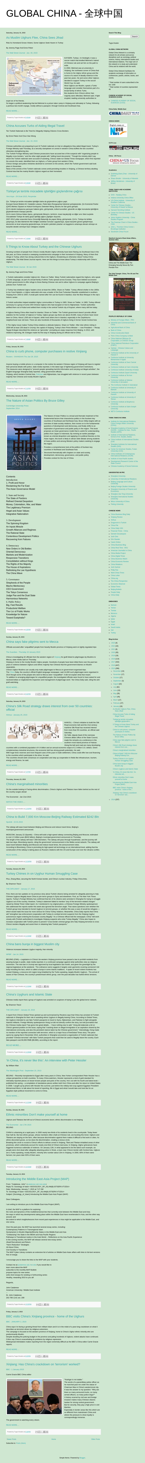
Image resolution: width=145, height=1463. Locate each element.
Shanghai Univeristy (118, 476)
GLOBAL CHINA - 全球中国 (64, 13)
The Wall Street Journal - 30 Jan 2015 (21, 267)
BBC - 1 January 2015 (15, 1369)
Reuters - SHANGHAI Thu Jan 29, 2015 (22, 357)
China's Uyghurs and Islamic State (29, 994)
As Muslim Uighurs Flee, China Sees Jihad (34, 37)
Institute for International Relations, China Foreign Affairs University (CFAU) (123, 423)
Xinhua (113, 520)
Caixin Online (116, 542)
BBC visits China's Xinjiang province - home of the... (123, 789)
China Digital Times (118, 556)
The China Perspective (119, 581)
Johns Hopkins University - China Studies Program (123, 218)
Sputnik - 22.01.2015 (14, 822)
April (115, 697)
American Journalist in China (121, 550)
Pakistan (39, 374)
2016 (113, 665)
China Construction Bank (120, 333)
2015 (113, 668)
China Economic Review (120, 561)
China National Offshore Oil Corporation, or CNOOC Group (122, 339)
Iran (112, 630)
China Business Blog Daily (120, 514)
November (117, 674)
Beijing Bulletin (116, 589)
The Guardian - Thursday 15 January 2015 (23, 652)
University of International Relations (124, 479)
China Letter (115, 575)
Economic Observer (118, 584)
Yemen (113, 608)
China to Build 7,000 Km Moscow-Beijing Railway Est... (125, 754)
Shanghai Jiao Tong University (122, 494)
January (116, 706)
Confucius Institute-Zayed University (124, 373)
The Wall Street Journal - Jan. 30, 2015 (21, 53)
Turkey (113, 633)
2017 (113, 662)
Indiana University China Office (122, 198)
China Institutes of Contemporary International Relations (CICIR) (123, 455)
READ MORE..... (13, 623)
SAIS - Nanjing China (118, 195)
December (117, 671)
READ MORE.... (12, 111)
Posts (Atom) (21, 1443)
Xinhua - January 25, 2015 (16, 715)
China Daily (115, 595)
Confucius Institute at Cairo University (124, 367)
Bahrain (113, 605)
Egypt (113, 622)
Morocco (114, 613)
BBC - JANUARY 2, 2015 (16, 1322)
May (115, 693)
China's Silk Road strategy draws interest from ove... (125, 746)
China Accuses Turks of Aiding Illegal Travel (35, 125)
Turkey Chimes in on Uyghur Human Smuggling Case (42, 873)
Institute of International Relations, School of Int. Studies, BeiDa (123, 436)
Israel (113, 624)
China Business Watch (119, 559)
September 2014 (13, 408)
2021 (113, 649)
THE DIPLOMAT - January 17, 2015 (20, 889)
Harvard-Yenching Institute (120, 210)
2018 (113, 659)
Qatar (113, 619)
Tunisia (113, 610)
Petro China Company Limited (122, 336)
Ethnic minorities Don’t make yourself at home (36, 1114)
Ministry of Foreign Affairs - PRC (122, 320)
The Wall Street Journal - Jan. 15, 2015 (21, 141)
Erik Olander (115, 539)
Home (54, 1439)
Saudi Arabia (115, 627)
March (115, 700)
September (117, 681)
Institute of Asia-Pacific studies (122, 459)
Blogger (82, 1458)
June (115, 690)
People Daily (115, 592)
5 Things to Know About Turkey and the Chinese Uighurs (44, 246)
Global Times (115, 587)
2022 (113, 646)
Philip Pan (114, 570)
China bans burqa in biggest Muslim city (32, 944)
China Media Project (118, 553)
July (115, 687)
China (12, 672)
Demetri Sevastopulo (118, 534)
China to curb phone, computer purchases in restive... (124, 731)
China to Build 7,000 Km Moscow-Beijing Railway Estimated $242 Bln (52, 816)
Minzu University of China (120, 501)
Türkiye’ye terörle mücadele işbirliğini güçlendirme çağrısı (44, 191)
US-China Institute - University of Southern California (123, 201)
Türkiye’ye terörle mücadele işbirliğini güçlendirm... (123, 720)
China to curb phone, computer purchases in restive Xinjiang (46, 351)
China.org (114, 578)
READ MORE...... (13, 232)
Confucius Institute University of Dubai (125, 370)
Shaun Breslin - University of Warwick (124, 178)
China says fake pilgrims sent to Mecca (32, 641)
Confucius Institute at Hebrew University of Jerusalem (121, 381)
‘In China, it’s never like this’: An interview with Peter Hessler (46, 1060)
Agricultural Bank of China (120, 327)
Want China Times (117, 573)
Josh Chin (114, 537)
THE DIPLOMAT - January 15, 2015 (20, 1010)
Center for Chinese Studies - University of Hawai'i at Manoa (122, 206)
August (116, 684)
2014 (113, 799)
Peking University (117, 504)
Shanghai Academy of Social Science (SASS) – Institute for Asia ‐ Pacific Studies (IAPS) (124, 430)
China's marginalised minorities (27, 784)
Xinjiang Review (116, 517)
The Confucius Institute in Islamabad (124, 385)
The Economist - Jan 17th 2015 (18, 1125)
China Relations (116, 564)
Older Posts (95, 1439)
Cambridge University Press (17, 406)
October (116, 677)
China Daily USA (117, 528)
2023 (113, 643)
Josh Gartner (115, 567)
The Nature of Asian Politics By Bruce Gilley (35, 400)
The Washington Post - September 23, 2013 (23, 1071)
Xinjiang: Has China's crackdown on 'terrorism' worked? (43, 1364)
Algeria (113, 616)
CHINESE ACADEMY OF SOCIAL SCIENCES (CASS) (123, 102)
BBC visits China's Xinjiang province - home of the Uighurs (45, 1316)
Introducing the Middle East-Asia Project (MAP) (37, 1179)
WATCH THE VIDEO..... (15, 802)
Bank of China (116, 330)
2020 (113, 652)
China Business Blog (118, 545)
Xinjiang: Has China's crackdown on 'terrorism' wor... (125, 794)
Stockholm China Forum (119, 232)
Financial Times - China (119, 531)
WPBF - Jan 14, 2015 (14, 954)
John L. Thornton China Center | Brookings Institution (122, 228)
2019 (113, 656)
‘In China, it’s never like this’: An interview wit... (124, 773)
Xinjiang (57, 657)
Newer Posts (11, 1439)
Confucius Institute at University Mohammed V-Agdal (122, 358)
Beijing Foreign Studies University (123, 486)
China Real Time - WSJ (119, 548)
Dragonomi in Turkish (118, 523)
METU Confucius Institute (120, 411)
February (116, 703)
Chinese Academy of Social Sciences (124, 466)
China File (114, 525)
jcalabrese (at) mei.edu (36, 1184)
